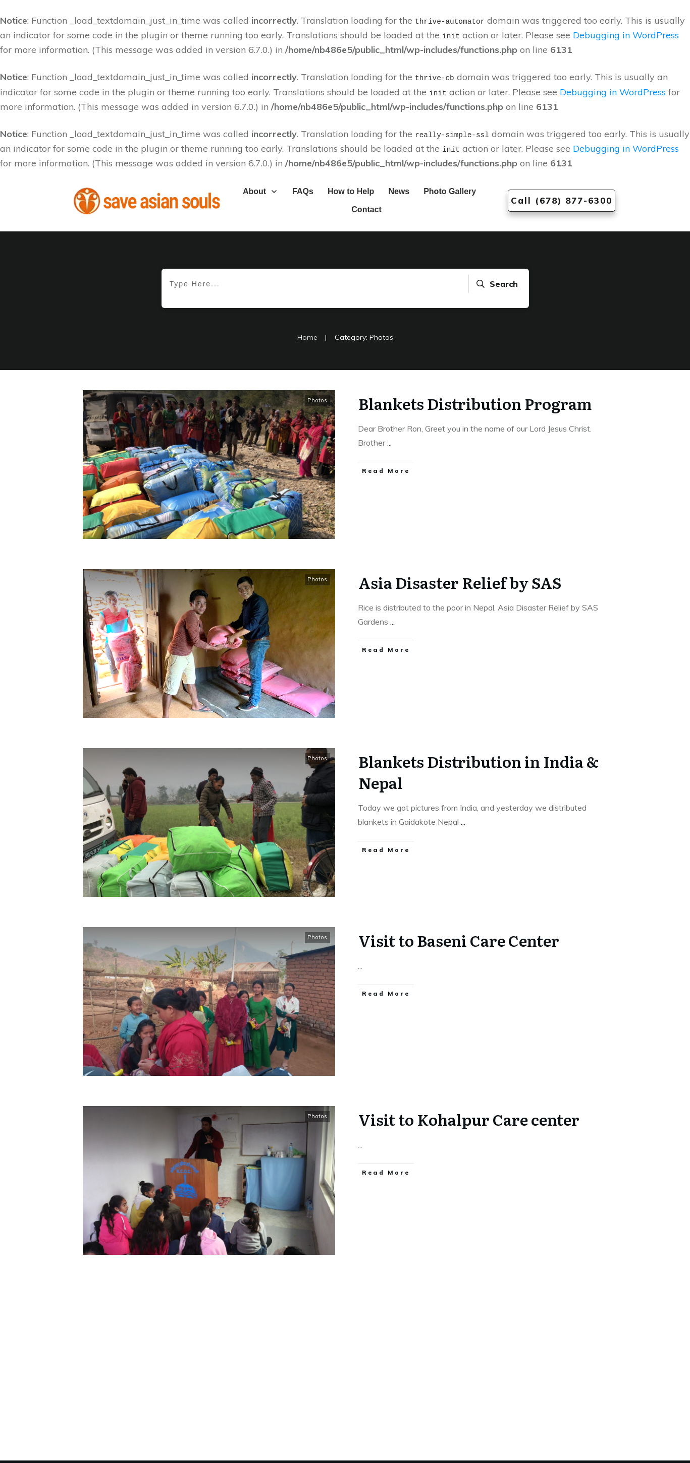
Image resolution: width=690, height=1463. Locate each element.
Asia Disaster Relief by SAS (459, 582)
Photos (317, 400)
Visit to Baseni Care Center (458, 940)
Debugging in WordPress (626, 35)
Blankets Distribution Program (475, 403)
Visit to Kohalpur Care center (468, 1119)
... (389, 443)
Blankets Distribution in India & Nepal (478, 772)
